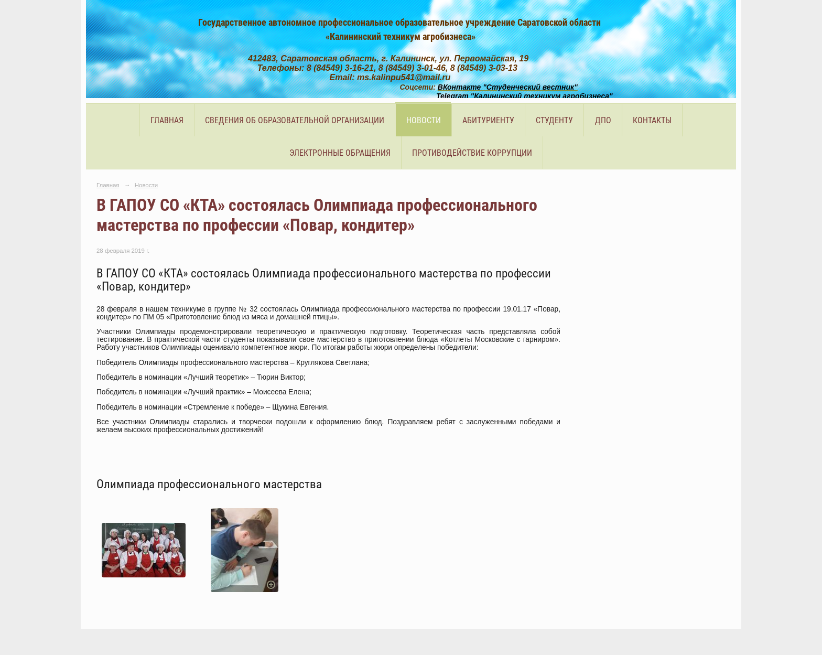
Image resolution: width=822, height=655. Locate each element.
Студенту (554, 120)
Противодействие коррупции (472, 153)
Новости (423, 120)
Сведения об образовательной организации (294, 120)
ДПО (603, 120)
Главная (166, 120)
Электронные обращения (340, 153)
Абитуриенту (488, 120)
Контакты (652, 120)
